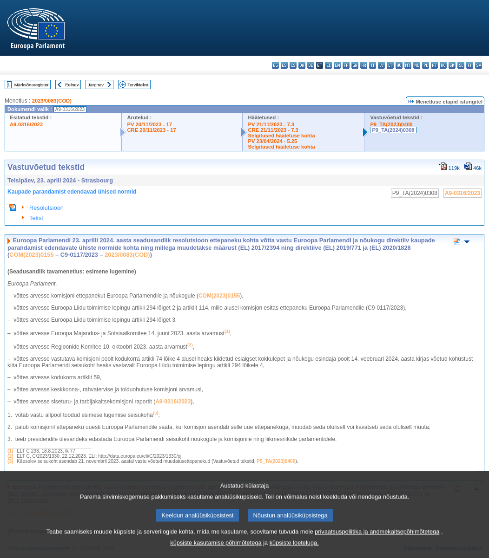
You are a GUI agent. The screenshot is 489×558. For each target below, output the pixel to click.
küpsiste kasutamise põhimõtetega (215, 551)
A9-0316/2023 (26, 124)
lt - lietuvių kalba (390, 65)
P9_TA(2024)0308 (393, 130)
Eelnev (72, 84)
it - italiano (372, 65)
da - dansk (301, 65)
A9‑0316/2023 (173, 401)
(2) (10, 456)
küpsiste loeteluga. (294, 551)
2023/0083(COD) (52, 101)
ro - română (443, 65)
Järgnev (96, 84)
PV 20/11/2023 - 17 (149, 124)
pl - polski (425, 65)
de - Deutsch (310, 65)
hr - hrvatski (363, 65)
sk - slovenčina (452, 65)
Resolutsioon (46, 207)
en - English (337, 65)
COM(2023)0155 (31, 254)
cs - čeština (293, 65)
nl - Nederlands (416, 65)
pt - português (434, 65)
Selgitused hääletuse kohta (281, 135)
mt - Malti (407, 65)
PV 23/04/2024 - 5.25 (272, 141)
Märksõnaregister (31, 84)
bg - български (275, 65)
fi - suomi (469, 65)
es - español (284, 65)
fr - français (346, 65)
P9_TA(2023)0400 (391, 124)
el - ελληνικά (328, 65)
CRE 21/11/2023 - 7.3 (273, 130)
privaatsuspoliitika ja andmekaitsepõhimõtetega (377, 540)
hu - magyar (399, 65)
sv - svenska (478, 65)
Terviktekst (137, 84)
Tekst (36, 217)
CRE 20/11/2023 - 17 (151, 130)
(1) (10, 451)
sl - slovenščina (460, 65)
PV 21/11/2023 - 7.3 (271, 124)
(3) (10, 461)
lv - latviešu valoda (381, 65)
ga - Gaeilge (354, 65)
